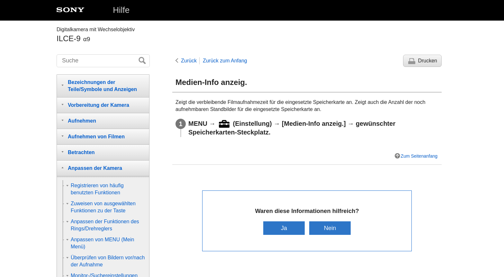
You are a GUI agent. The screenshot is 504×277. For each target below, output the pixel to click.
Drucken (427, 60)
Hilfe (121, 10)
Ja (284, 228)
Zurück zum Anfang (225, 60)
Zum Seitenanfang (419, 156)
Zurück (189, 60)
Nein (330, 228)
